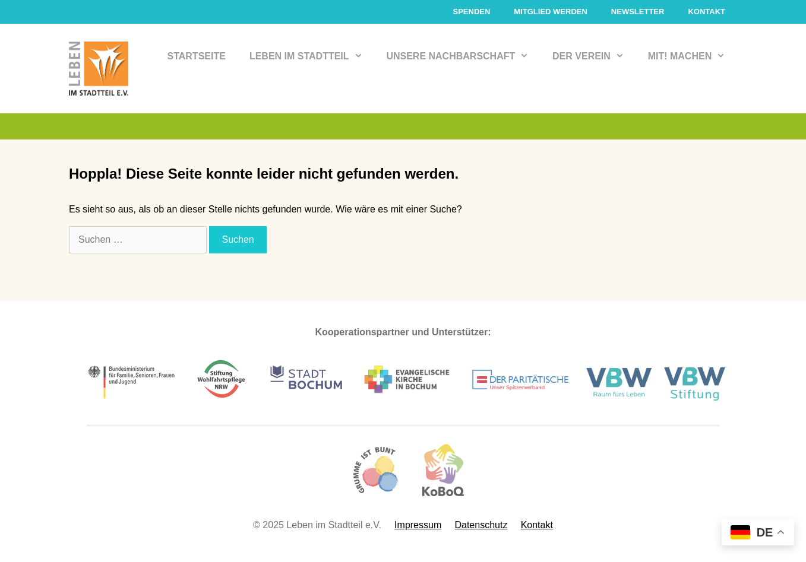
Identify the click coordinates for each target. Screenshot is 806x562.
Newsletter (638, 11)
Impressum (417, 525)
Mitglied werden (550, 11)
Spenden (471, 11)
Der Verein (594, 56)
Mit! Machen (692, 56)
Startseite (196, 56)
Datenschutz (480, 525)
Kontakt (706, 11)
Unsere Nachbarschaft (463, 56)
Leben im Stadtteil (312, 56)
